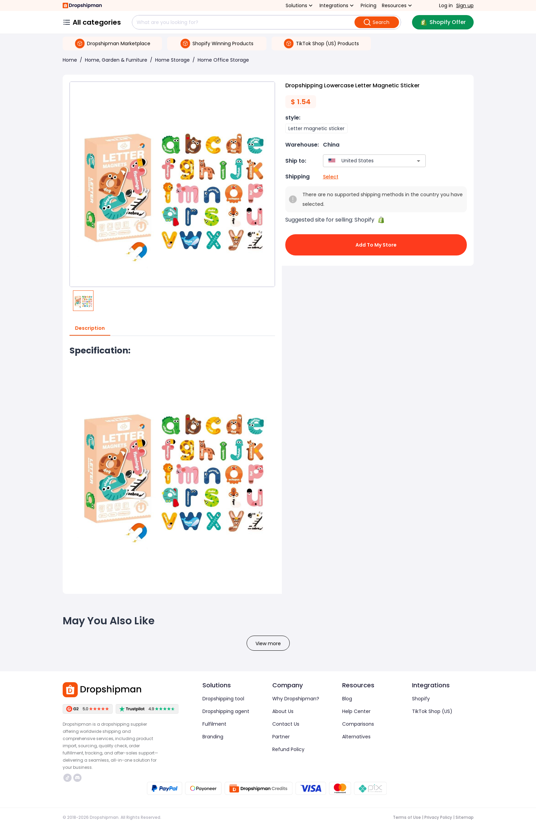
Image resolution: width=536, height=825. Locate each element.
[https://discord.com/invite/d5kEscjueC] (77, 778)
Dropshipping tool (223, 698)
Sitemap (465, 817)
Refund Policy (288, 749)
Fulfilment (214, 724)
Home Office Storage (223, 60)
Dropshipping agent (225, 711)
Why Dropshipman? (295, 698)
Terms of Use (407, 817)
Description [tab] (90, 328)
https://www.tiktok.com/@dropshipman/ (67, 778)
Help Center (356, 711)
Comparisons (358, 724)
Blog (347, 698)
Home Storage (172, 60)
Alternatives (356, 736)
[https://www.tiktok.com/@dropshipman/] (67, 778)
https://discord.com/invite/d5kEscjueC (77, 778)
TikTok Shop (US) (432, 711)
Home (70, 60)
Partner (281, 736)
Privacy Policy (438, 817)
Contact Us (285, 724)
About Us (283, 711)
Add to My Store (376, 244)
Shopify (421, 698)
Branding (212, 736)
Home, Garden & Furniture (116, 60)
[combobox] (364, 161)
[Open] (418, 161)
